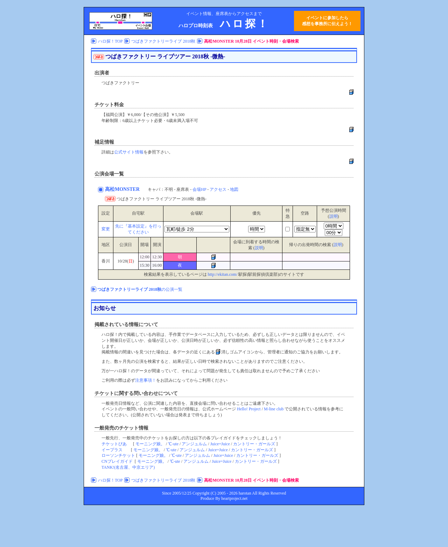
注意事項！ (145, 380)
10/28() (125, 261)
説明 (333, 216)
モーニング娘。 (150, 443)
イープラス (112, 449)
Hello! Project (249, 408)
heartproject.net (234, 498)
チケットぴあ (114, 443)
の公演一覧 (139, 289)
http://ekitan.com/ (223, 274)
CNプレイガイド (117, 461)
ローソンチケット (118, 455)
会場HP (199, 189)
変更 (106, 228)
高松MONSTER (123, 189)
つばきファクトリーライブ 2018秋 (163, 41)
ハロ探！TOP (110, 41)
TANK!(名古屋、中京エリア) (128, 467)
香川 (106, 261)
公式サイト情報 (129, 152)
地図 (234, 189)
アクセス (218, 189)
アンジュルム (194, 443)
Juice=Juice (220, 443)
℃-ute (173, 443)
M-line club (274, 408)
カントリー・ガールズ (254, 443)
